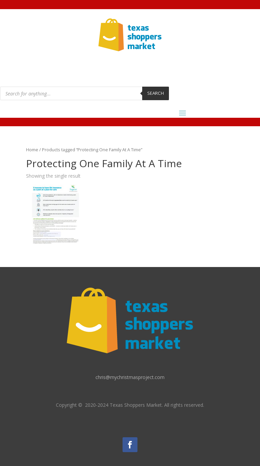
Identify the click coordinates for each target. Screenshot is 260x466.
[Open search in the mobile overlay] (84, 93)
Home (32, 150)
